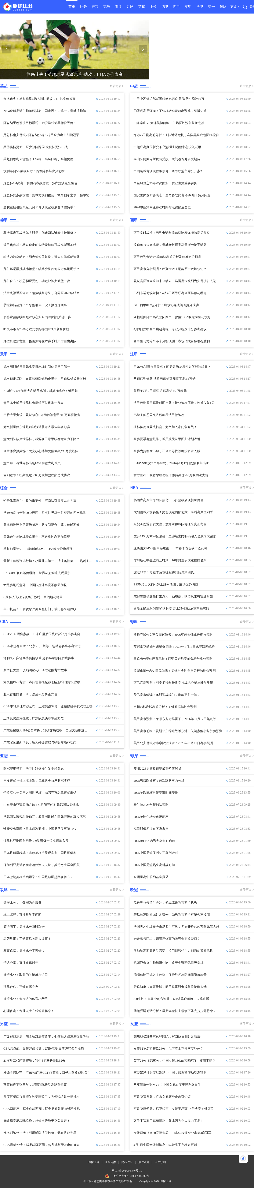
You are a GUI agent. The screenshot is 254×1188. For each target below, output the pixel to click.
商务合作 (110, 1162)
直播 (118, 6)
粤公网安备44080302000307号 (131, 1175)
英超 (141, 6)
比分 (83, 6)
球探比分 (93, 1162)
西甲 (176, 6)
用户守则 (143, 1162)
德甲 (165, 6)
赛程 (95, 6)
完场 (106, 6)
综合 (211, 6)
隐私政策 (127, 1162)
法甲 (199, 6)
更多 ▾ (234, 6)
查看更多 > (117, 86)
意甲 (188, 6)
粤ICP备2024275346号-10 (127, 1170)
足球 (130, 6)
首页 (71, 6)
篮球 (223, 6)
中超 (153, 6)
